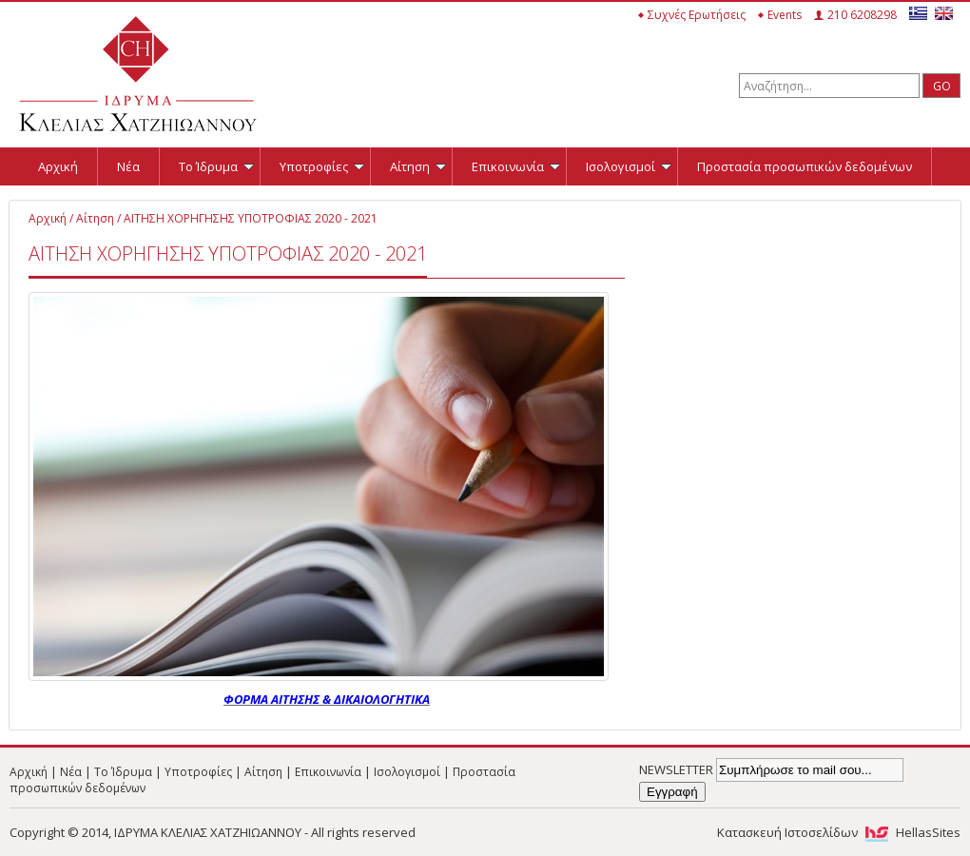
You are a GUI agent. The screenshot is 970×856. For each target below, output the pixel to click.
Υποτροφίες (322, 166)
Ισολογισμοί (628, 166)
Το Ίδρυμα (216, 166)
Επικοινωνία (516, 166)
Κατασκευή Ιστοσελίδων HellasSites (838, 832)
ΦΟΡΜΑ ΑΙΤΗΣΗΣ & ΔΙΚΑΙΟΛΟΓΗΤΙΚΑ (326, 699)
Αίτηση (418, 166)
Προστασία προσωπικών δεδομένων (804, 166)
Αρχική (58, 166)
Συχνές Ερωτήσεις (697, 15)
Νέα (128, 166)
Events (784, 15)
